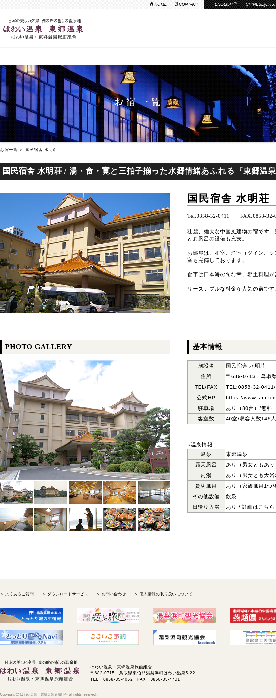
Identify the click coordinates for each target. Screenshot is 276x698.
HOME (158, 4)
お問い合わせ (114, 594)
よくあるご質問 (19, 594)
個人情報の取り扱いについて (166, 594)
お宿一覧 (9, 149)
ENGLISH (226, 4)
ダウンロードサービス (67, 594)
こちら (266, 507)
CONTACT (186, 4)
